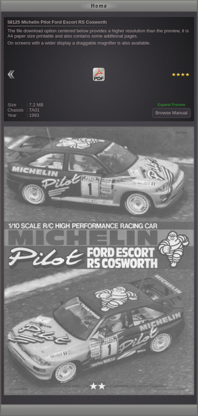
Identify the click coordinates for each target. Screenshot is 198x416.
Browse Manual (172, 112)
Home (99, 5)
